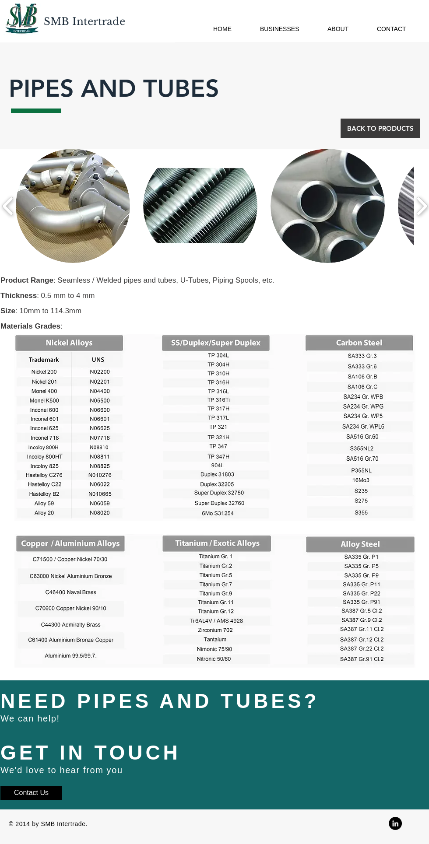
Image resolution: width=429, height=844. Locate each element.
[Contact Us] (31, 793)
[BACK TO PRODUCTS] (380, 128)
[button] (73, 206)
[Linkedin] (395, 823)
